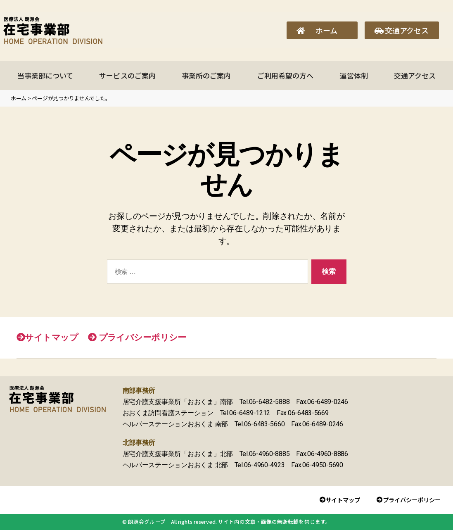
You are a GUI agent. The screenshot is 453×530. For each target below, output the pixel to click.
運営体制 (353, 75)
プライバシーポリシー (137, 337)
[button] (322, 30)
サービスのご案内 (127, 75)
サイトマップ (47, 337)
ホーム (18, 98)
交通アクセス (415, 75)
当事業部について (45, 75)
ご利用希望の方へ (285, 75)
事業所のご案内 (206, 75)
